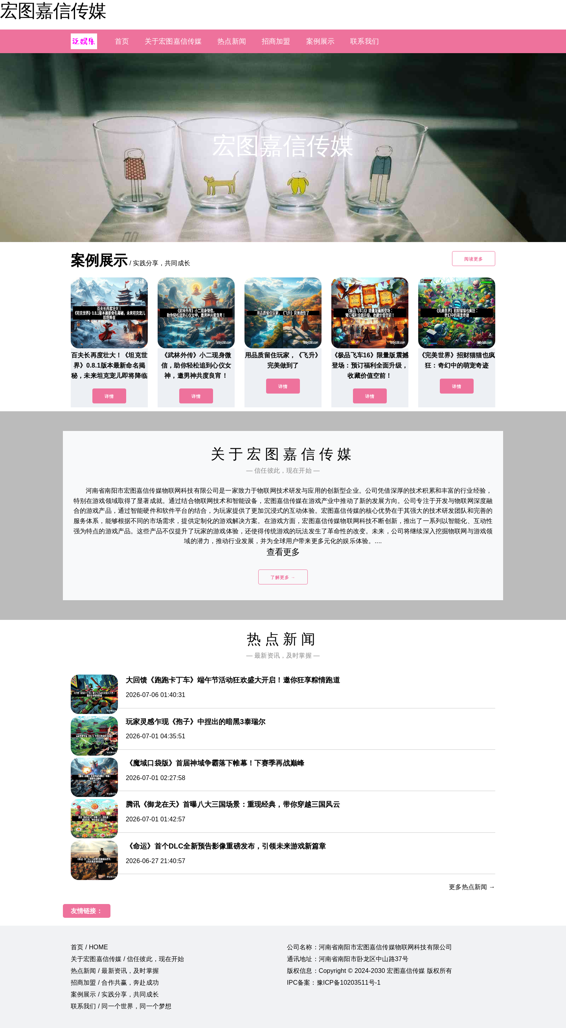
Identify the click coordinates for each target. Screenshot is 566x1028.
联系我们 (364, 41)
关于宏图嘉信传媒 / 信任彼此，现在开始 (127, 959)
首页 (122, 41)
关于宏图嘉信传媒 (173, 41)
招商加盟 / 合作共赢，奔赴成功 (115, 982)
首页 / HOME (89, 947)
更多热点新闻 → (472, 887)
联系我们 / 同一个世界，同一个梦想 (121, 1006)
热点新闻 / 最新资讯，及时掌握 (115, 970)
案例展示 (320, 41)
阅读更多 (473, 259)
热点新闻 (231, 41)
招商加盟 (276, 41)
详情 (109, 396)
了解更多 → (283, 577)
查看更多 (283, 552)
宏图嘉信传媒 (53, 10)
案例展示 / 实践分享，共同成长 (115, 994)
